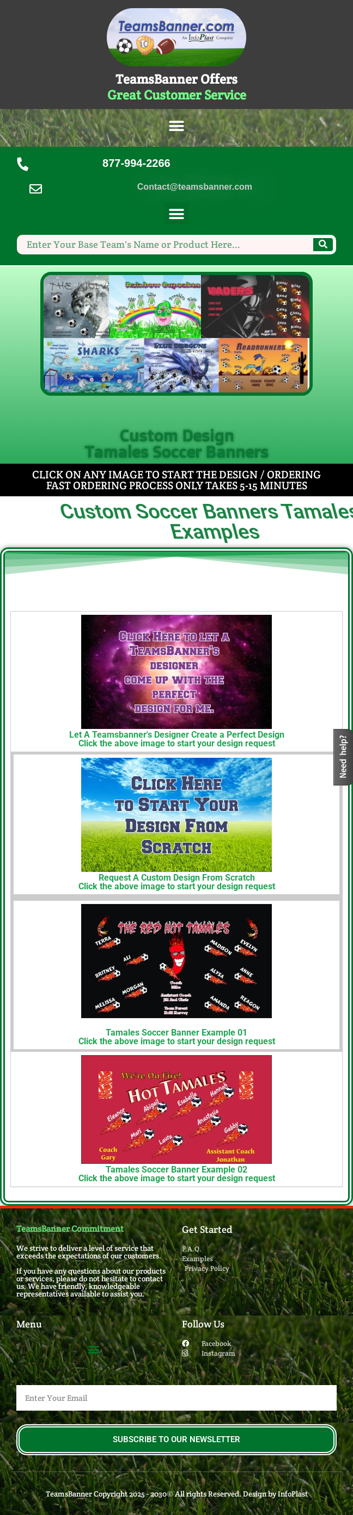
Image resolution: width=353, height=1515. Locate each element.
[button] (177, 126)
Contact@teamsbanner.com (194, 186)
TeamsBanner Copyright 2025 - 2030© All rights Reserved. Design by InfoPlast (177, 1494)
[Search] (323, 244)
